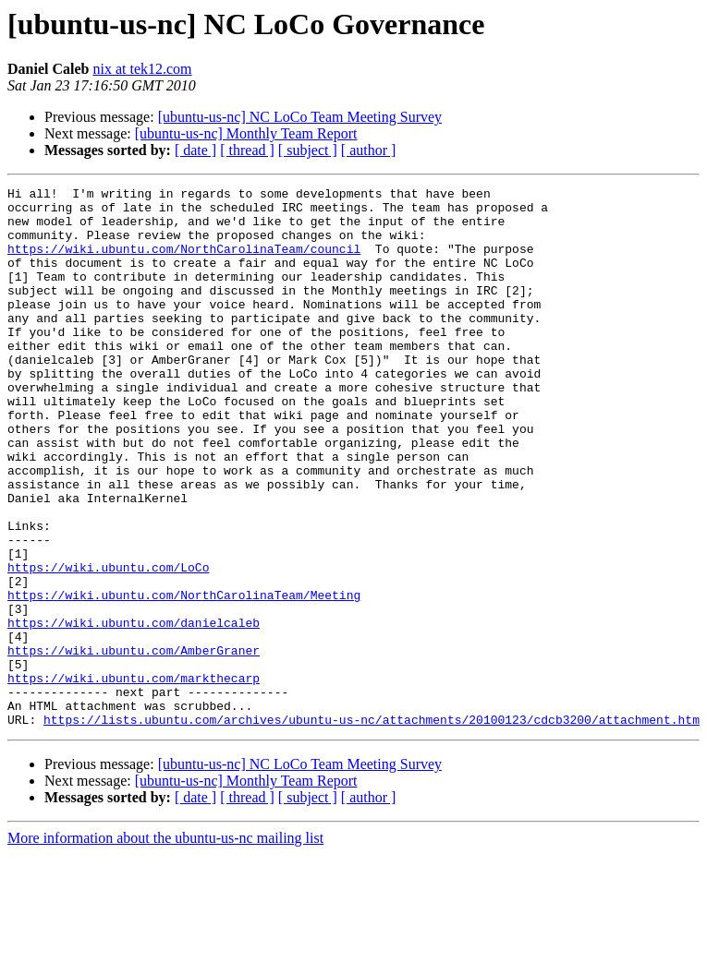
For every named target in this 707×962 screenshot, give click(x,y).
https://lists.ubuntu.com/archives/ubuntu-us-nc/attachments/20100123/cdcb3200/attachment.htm (371, 827)
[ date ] (195, 150)
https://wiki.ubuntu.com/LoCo (108, 644)
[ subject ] (307, 150)
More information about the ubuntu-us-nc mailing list (165, 946)
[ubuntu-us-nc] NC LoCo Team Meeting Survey (300, 117)
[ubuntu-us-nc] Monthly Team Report (246, 133)
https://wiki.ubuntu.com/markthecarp (133, 777)
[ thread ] (247, 150)
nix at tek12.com (141, 69)
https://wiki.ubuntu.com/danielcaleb (133, 711)
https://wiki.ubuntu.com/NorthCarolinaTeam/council (183, 262)
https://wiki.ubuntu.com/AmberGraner (133, 744)
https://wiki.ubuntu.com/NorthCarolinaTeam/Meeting (183, 677)
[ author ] (368, 150)
